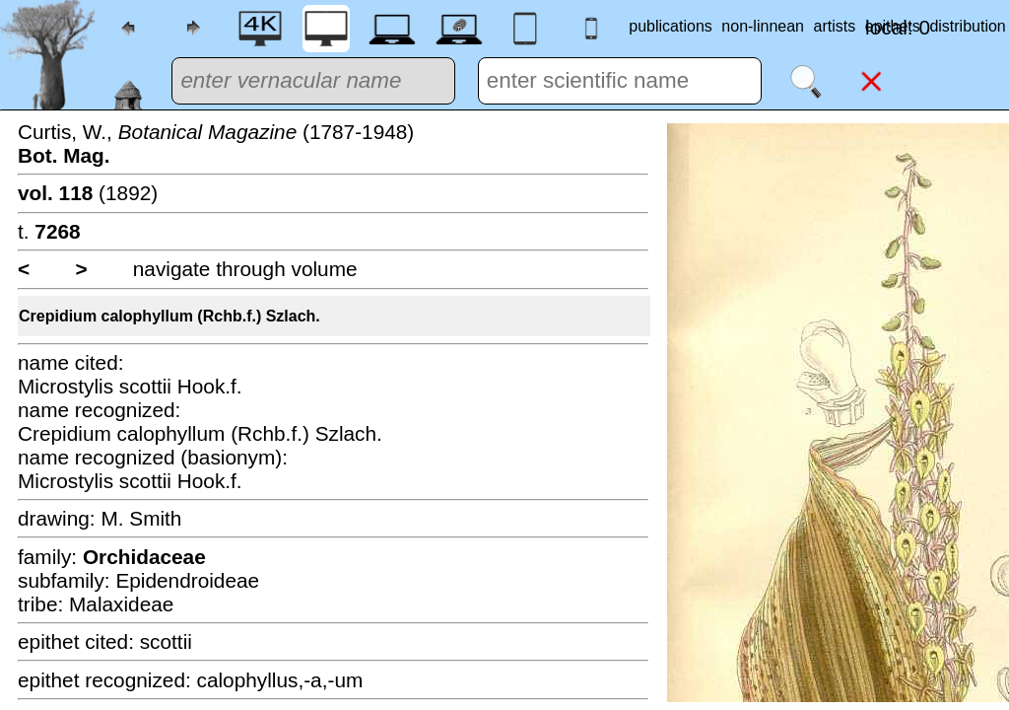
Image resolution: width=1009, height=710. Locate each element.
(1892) (88, 192)
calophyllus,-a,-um (280, 680)
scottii (166, 641)
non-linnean (762, 26)
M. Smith (141, 518)
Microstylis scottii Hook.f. (130, 386)
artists (835, 26)
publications (670, 26)
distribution (967, 26)
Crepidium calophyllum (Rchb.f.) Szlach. (169, 316)
